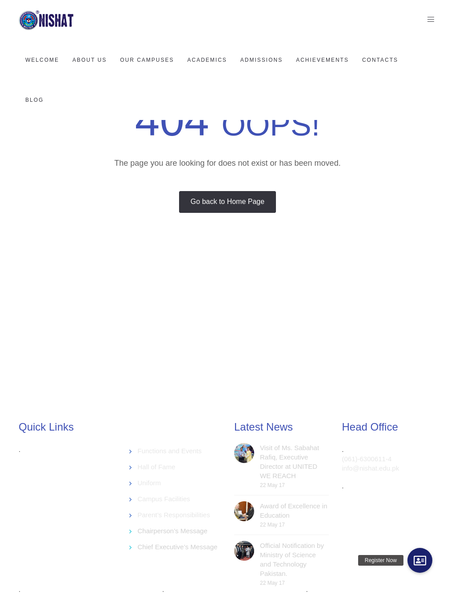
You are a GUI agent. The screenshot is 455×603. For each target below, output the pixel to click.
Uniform (149, 483)
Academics (207, 60)
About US (89, 60)
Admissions (261, 60)
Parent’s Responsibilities (174, 515)
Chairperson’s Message (173, 531)
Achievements (322, 60)
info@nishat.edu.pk (370, 468)
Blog (34, 100)
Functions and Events (170, 451)
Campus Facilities (164, 499)
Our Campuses (147, 60)
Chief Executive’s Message (178, 547)
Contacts (380, 60)
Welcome (42, 60)
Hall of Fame (157, 467)
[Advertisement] (234, 335)
